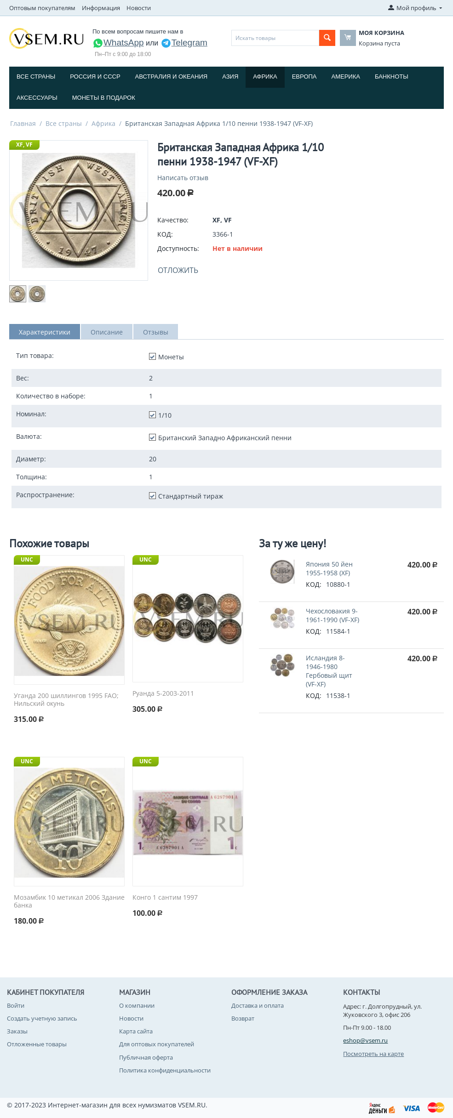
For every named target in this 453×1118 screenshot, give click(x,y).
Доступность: (178, 248)
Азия (230, 76)
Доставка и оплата (257, 1005)
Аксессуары (37, 97)
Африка (265, 76)
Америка (346, 76)
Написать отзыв (182, 177)
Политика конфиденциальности (165, 1070)
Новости (138, 8)
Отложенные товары (37, 1044)
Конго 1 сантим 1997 (165, 898)
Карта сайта (136, 1031)
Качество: (173, 220)
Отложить (178, 270)
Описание (107, 332)
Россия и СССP (95, 76)
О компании (137, 1005)
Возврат (242, 1018)
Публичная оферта (146, 1057)
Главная (23, 123)
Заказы (17, 1031)
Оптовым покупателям (42, 8)
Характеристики (44, 332)
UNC (27, 559)
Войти (15, 1005)
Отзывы (155, 332)
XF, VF (24, 144)
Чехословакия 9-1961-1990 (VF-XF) (332, 615)
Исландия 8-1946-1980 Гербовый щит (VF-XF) (329, 670)
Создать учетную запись (42, 1018)
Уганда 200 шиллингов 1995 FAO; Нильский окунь (66, 700)
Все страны (36, 76)
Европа (304, 76)
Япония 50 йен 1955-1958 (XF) (329, 568)
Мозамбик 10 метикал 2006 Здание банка (69, 901)
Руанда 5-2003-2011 (163, 694)
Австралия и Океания (171, 76)
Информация (101, 8)
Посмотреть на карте (373, 1054)
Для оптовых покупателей (156, 1044)
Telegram (184, 42)
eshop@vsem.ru (365, 1040)
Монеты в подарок (103, 97)
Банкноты (391, 76)
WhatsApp (118, 42)
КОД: (165, 234)
